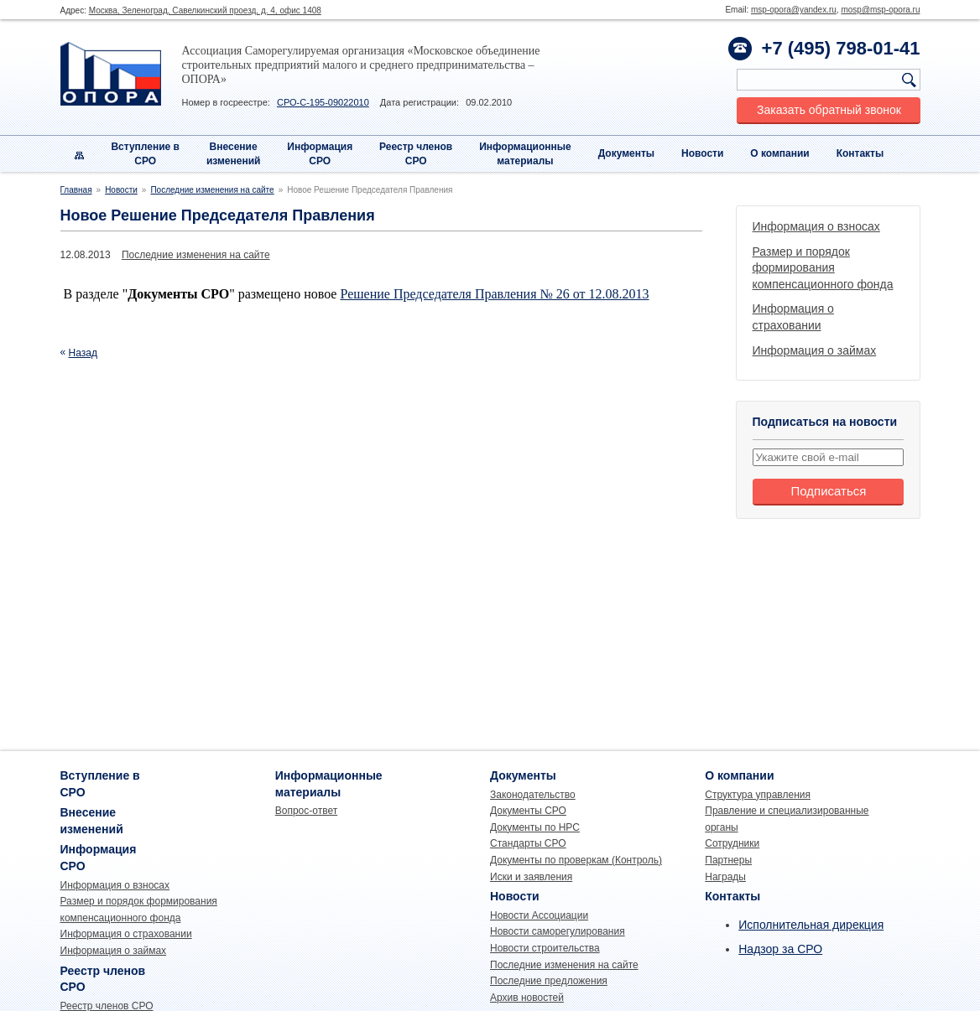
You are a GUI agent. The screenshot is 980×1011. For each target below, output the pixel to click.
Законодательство (533, 795)
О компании (780, 153)
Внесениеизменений (233, 154)
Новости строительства (545, 948)
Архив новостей (527, 997)
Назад (83, 353)
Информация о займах (815, 350)
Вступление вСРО (145, 154)
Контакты (860, 153)
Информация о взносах (816, 226)
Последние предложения (548, 981)
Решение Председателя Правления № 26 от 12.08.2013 (494, 294)
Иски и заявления (531, 877)
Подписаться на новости (825, 421)
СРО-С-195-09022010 (323, 102)
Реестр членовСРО (415, 154)
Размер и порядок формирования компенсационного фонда (823, 268)
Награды (725, 877)
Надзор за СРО (780, 949)
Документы (626, 153)
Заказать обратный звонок (829, 110)
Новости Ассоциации (539, 915)
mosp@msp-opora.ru (880, 9)
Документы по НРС (535, 827)
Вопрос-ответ (306, 811)
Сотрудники (732, 843)
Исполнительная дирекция (811, 924)
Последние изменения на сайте (212, 189)
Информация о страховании (126, 934)
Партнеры (728, 860)
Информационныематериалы (525, 154)
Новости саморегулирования (557, 931)
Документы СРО (528, 811)
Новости (702, 153)
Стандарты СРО (528, 843)
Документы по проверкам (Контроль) (576, 860)
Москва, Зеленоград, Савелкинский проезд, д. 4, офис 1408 (205, 10)
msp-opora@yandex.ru (794, 9)
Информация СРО (319, 154)
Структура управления (758, 795)
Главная (76, 189)
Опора (110, 74)
